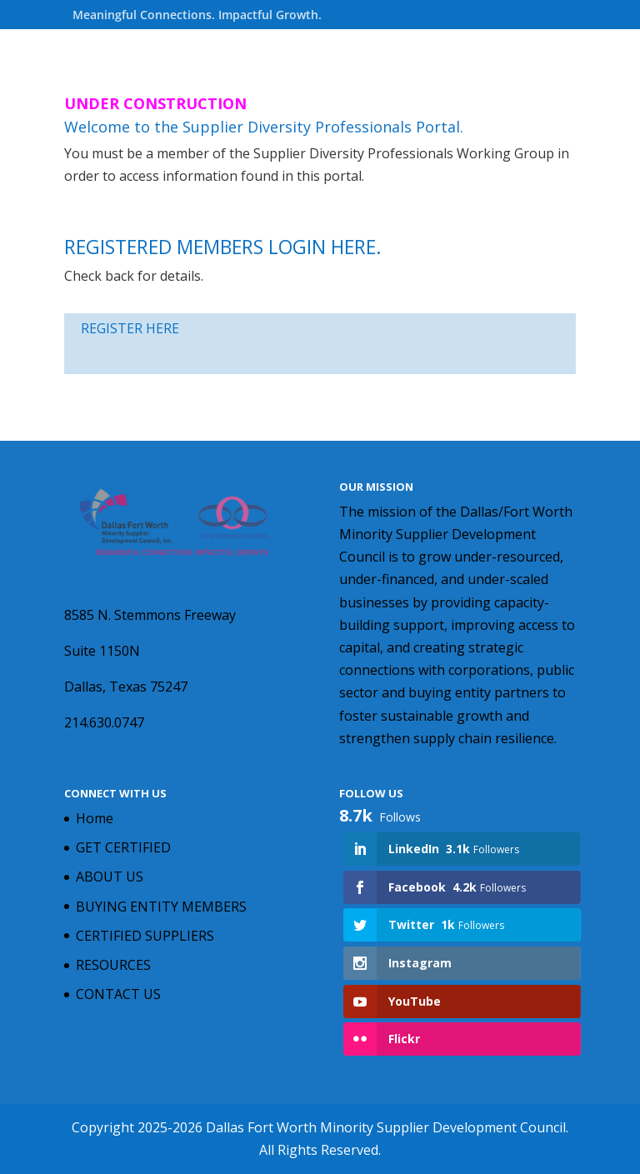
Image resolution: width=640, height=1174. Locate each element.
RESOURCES (113, 965)
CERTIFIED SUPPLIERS (145, 936)
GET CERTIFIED (123, 847)
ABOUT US (109, 876)
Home (94, 818)
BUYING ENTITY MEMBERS (161, 906)
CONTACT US (118, 994)
